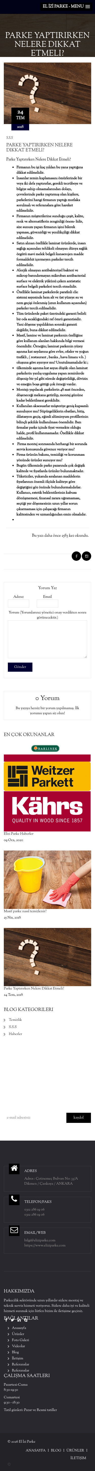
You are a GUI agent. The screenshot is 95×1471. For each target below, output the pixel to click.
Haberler (15, 1034)
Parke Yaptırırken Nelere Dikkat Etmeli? (39, 148)
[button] (66, 7)
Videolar (18, 1346)
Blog (15, 1352)
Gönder (20, 667)
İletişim (17, 1358)
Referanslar (20, 1364)
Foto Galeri (20, 1340)
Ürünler (18, 1334)
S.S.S (9, 138)
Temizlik (15, 1020)
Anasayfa (19, 1328)
